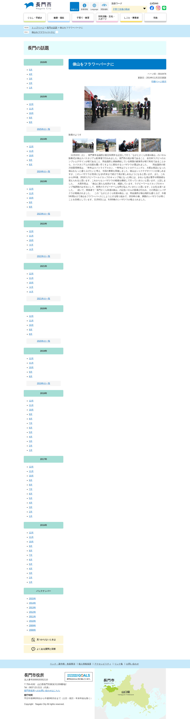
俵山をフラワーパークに (43, 32)
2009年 (32, 625)
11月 (31, 109)
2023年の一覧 (43, 214)
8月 (30, 122)
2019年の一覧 (43, 383)
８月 (31, 249)
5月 (30, 70)
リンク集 (118, 664)
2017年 (43, 459)
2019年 (43, 351)
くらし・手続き (34, 18)
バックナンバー (43, 591)
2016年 (43, 525)
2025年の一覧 (43, 129)
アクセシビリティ (102, 664)
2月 (30, 83)
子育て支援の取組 (121, 9)
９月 (31, 245)
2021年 (43, 266)
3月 (30, 79)
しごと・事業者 (131, 18)
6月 (30, 428)
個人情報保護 (85, 664)
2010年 (32, 621)
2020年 (43, 308)
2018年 (43, 393)
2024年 (43, 139)
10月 (31, 113)
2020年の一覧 (43, 341)
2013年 (32, 607)
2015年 (32, 598)
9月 (30, 118)
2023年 (43, 181)
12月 (31, 104)
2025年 (43, 96)
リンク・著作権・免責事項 (62, 664)
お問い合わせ (132, 664)
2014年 (32, 603)
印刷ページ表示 (158, 81)
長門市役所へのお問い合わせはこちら (42, 691)
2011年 (32, 616)
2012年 (32, 612)
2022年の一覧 (43, 256)
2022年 (43, 224)
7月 (30, 423)
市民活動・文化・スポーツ (106, 17)
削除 (57, 32)
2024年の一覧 (43, 171)
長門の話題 (52, 28)
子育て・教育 (83, 18)
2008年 (32, 630)
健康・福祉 (59, 18)
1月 (30, 88)
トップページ (38, 28)
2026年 (43, 62)
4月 (30, 74)
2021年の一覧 (43, 298)
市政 (155, 18)
